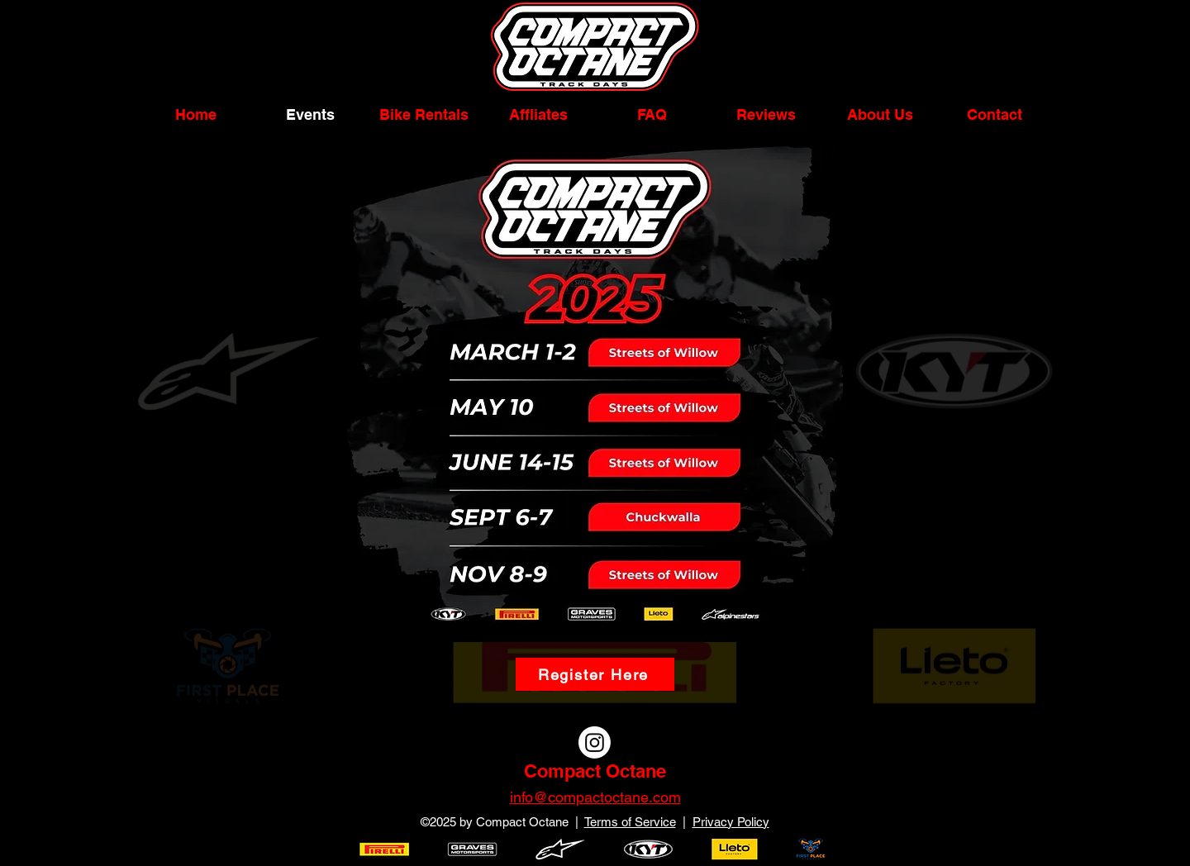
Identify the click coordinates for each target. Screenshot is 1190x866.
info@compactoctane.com (595, 797)
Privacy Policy (731, 822)
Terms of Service (630, 822)
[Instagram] (594, 742)
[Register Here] (595, 674)
